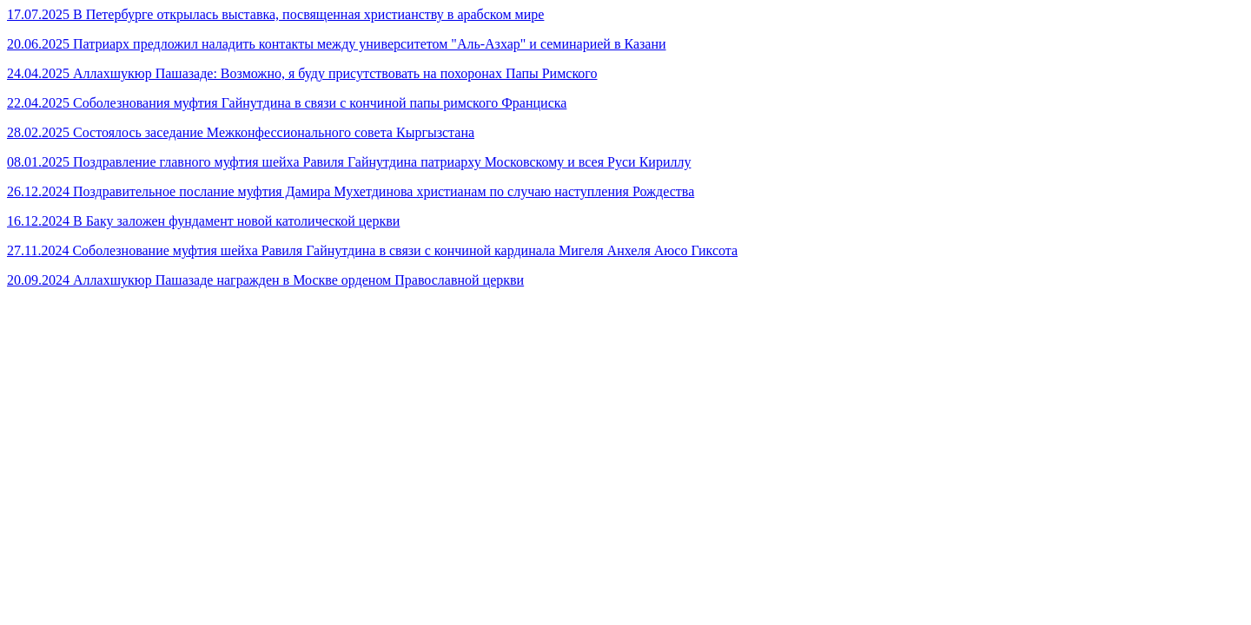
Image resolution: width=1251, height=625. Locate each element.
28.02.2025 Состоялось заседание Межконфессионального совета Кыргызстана (240, 132)
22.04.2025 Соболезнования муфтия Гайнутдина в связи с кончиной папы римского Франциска (286, 102)
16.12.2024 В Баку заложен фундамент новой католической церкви (203, 221)
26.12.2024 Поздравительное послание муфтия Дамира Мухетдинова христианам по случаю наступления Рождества (350, 191)
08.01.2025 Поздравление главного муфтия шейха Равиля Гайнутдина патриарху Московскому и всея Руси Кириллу (349, 162)
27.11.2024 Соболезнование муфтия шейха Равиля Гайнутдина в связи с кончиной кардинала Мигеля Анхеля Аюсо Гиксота (372, 250)
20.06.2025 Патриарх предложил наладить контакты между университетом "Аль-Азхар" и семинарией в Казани (336, 43)
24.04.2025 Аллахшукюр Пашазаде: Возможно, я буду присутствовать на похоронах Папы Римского (302, 73)
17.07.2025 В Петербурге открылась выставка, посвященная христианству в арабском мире (275, 14)
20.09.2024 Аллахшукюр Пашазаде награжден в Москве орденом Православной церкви (265, 280)
